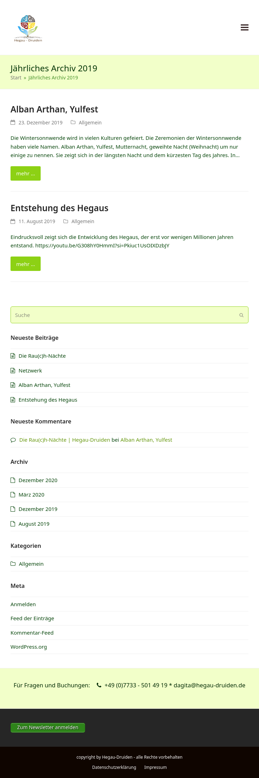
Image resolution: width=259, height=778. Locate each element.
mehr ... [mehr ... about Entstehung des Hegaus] (25, 263)
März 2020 (32, 494)
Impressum (155, 767)
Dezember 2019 (38, 508)
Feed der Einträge (32, 618)
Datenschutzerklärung (114, 767)
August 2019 (34, 523)
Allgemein (90, 122)
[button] (244, 28)
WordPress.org (29, 646)
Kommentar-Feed (32, 632)
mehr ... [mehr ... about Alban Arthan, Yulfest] (25, 173)
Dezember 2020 (38, 480)
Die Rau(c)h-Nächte (42, 355)
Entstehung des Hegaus (59, 208)
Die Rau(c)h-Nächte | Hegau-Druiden (64, 439)
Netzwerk (30, 370)
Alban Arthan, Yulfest (54, 109)
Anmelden (23, 604)
